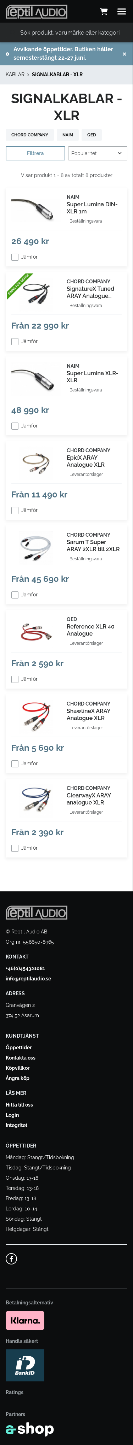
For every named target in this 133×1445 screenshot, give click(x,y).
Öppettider (19, 1047)
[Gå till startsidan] (36, 12)
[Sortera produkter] (98, 153)
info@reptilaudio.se (28, 978)
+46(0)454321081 (25, 968)
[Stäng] (124, 54)
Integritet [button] (16, 1125)
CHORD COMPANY (29, 134)
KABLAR (15, 74)
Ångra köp (17, 1078)
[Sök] (66, 32)
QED (91, 134)
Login (12, 1115)
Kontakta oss (20, 1058)
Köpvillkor (17, 1068)
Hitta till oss (19, 1105)
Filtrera (35, 153)
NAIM (67, 134)
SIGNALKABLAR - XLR (57, 74)
